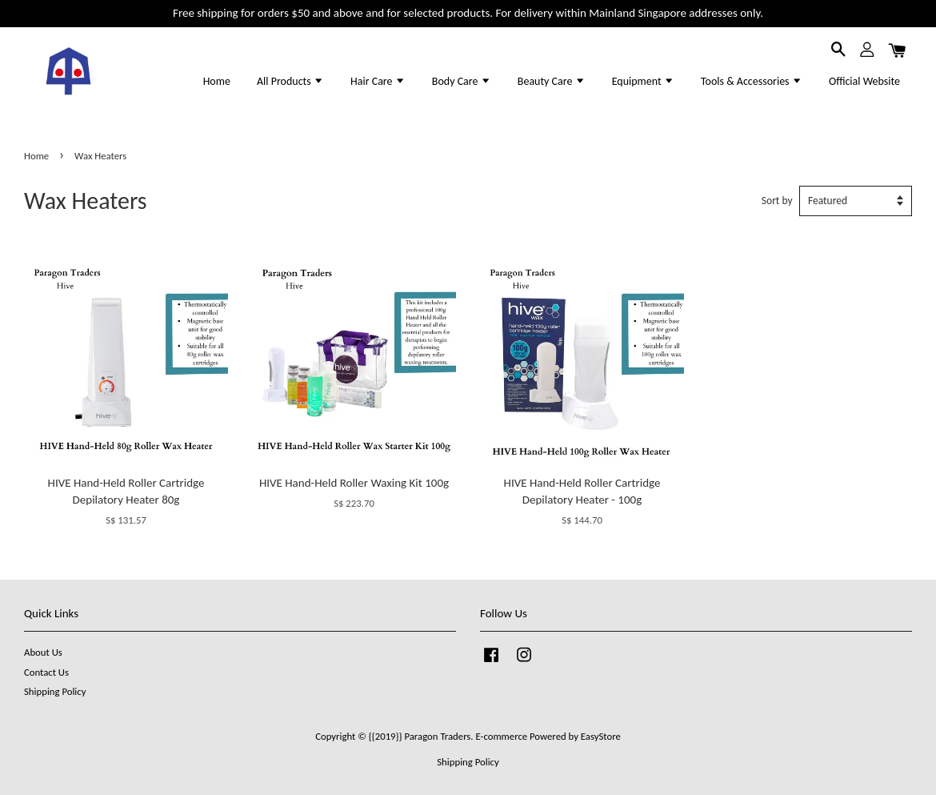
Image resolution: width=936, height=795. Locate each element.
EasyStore (601, 736)
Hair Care (378, 81)
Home (216, 81)
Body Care (461, 81)
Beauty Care (552, 81)
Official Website (864, 81)
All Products (290, 81)
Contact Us (46, 672)
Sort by (777, 200)
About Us (43, 652)
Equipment (643, 81)
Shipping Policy (55, 691)
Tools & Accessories (751, 81)
